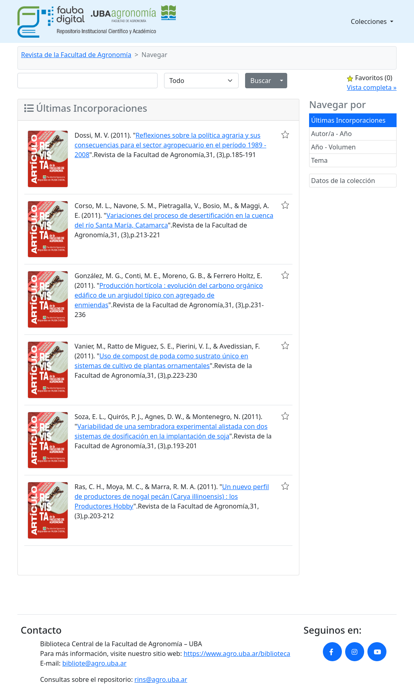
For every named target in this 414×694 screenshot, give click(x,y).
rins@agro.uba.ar (160, 679)
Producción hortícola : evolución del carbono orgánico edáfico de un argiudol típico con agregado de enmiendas (169, 295)
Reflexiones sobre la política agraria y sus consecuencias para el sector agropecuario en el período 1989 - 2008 (170, 145)
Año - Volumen (333, 147)
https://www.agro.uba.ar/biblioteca (237, 653)
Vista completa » (372, 87)
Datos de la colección (343, 180)
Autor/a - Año (331, 133)
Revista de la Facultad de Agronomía (76, 54)
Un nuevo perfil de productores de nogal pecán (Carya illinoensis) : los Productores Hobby (172, 496)
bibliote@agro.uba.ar (94, 663)
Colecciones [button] (369, 21)
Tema (319, 160)
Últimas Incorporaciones (348, 120)
